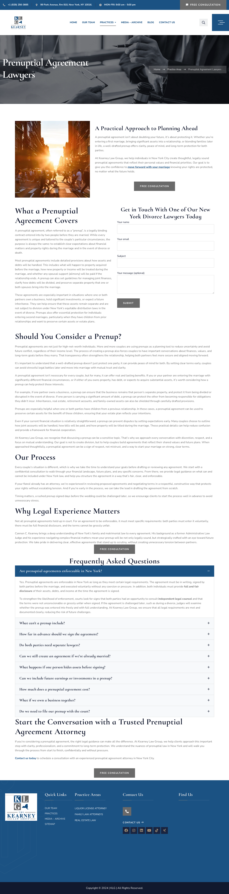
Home (157, 69)
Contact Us (133, 822)
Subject (165, 260)
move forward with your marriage (149, 167)
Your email (165, 244)
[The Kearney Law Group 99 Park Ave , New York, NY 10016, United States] (202, 836)
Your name (165, 227)
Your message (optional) (165, 282)
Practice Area (174, 69)
